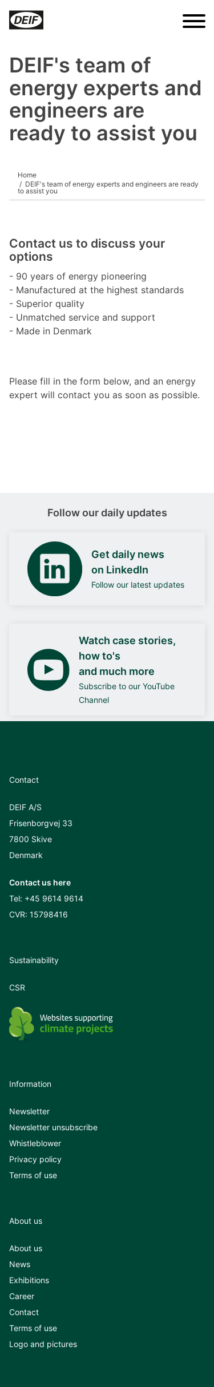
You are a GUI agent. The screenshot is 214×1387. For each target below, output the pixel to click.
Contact (24, 1312)
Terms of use (33, 1175)
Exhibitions (29, 1280)
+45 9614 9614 (54, 898)
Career (21, 1296)
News (19, 1264)
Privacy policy (35, 1159)
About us (25, 1248)
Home (27, 175)
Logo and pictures (43, 1344)
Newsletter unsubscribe (53, 1127)
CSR (17, 987)
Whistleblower (35, 1143)
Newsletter (29, 1111)
